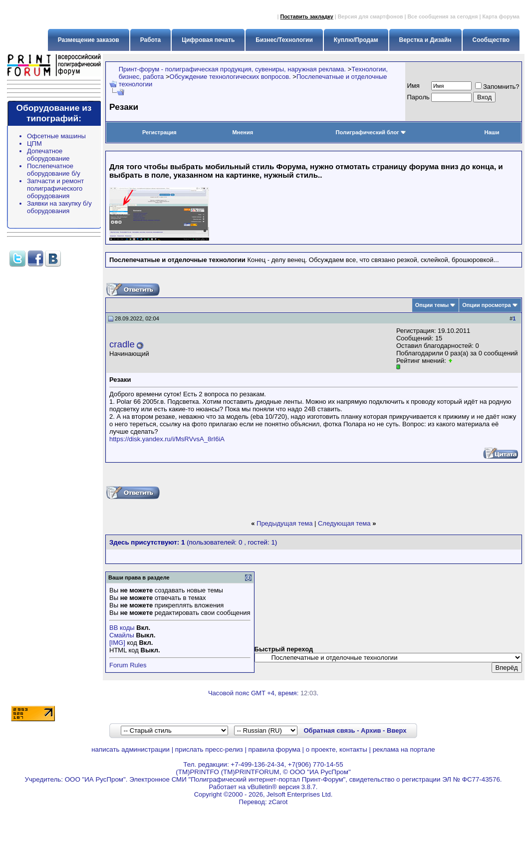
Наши (491, 132)
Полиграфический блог (371, 132)
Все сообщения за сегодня (442, 16)
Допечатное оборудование (48, 154)
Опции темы (432, 305)
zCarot (277, 802)
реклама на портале (404, 749)
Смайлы (121, 635)
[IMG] (117, 642)
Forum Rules (127, 665)
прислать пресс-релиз (209, 749)
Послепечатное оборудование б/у (53, 169)
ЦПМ (34, 143)
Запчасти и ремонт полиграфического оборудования (55, 188)
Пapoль (418, 97)
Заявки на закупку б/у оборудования (59, 207)
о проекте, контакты (336, 749)
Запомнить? (497, 86)
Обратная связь (329, 730)
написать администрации (130, 749)
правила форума (274, 749)
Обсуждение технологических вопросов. (230, 76)
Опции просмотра (486, 305)
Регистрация (159, 132)
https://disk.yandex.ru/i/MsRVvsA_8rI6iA (167, 439)
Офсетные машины (56, 136)
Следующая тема (344, 523)
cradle (122, 344)
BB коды (122, 627)
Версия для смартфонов (370, 16)
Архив (371, 730)
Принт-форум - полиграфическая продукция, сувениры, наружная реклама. (232, 69)
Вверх (396, 730)
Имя (413, 85)
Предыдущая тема (284, 523)
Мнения (242, 132)
